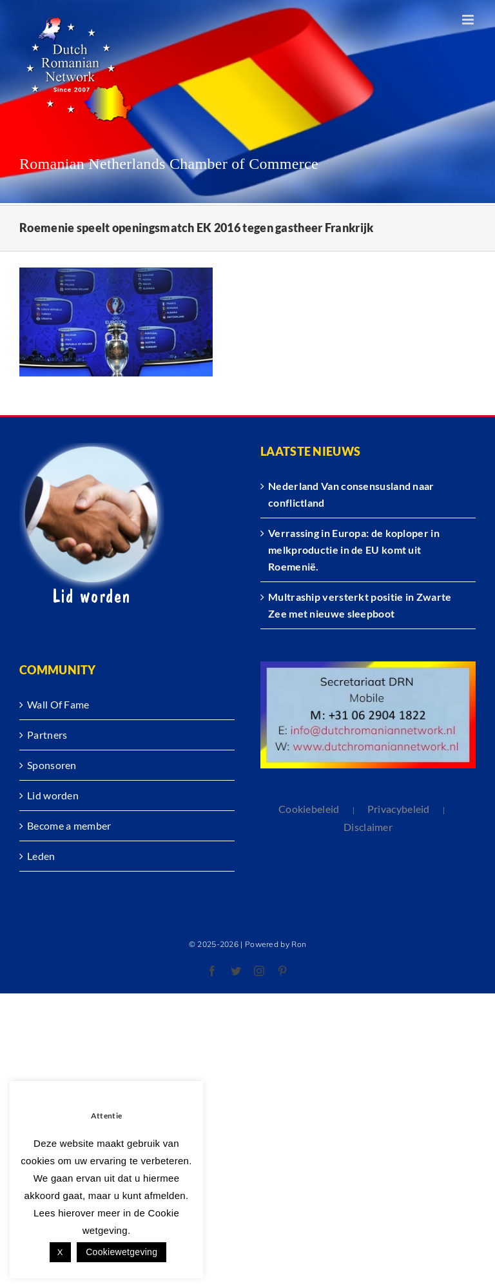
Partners (47, 734)
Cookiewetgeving (121, 1252)
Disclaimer (368, 827)
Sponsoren (52, 765)
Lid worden (53, 795)
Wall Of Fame (58, 704)
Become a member (69, 825)
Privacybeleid (398, 809)
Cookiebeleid (309, 809)
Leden (41, 856)
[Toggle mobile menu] (469, 19)
